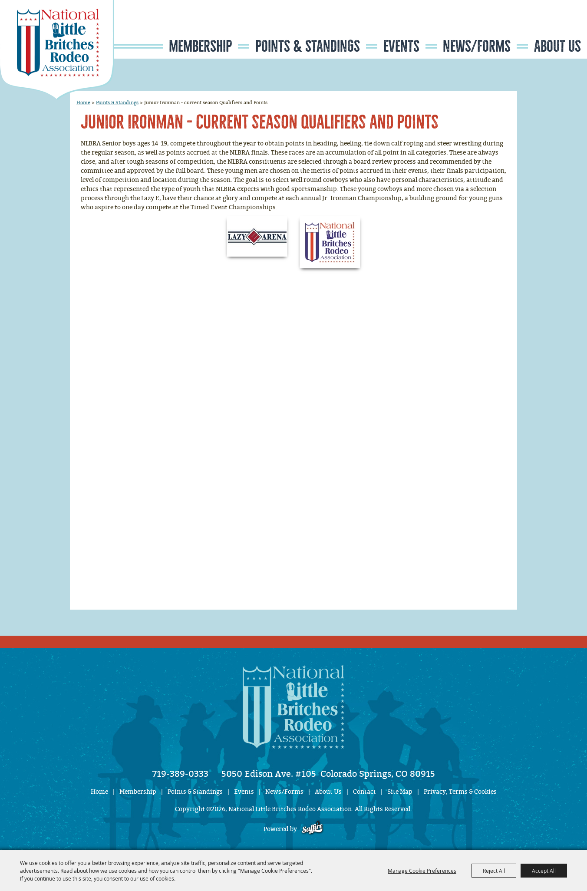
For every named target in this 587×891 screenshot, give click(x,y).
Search (535, 27)
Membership (200, 46)
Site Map (399, 791)
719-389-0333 (180, 774)
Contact (364, 791)
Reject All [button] (494, 870)
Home (83, 102)
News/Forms (477, 46)
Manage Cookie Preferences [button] (422, 870)
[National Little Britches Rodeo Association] (57, 50)
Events (401, 46)
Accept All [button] (544, 870)
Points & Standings (307, 46)
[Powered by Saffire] (312, 829)
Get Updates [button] (561, 27)
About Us (557, 46)
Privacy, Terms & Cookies (460, 791)
